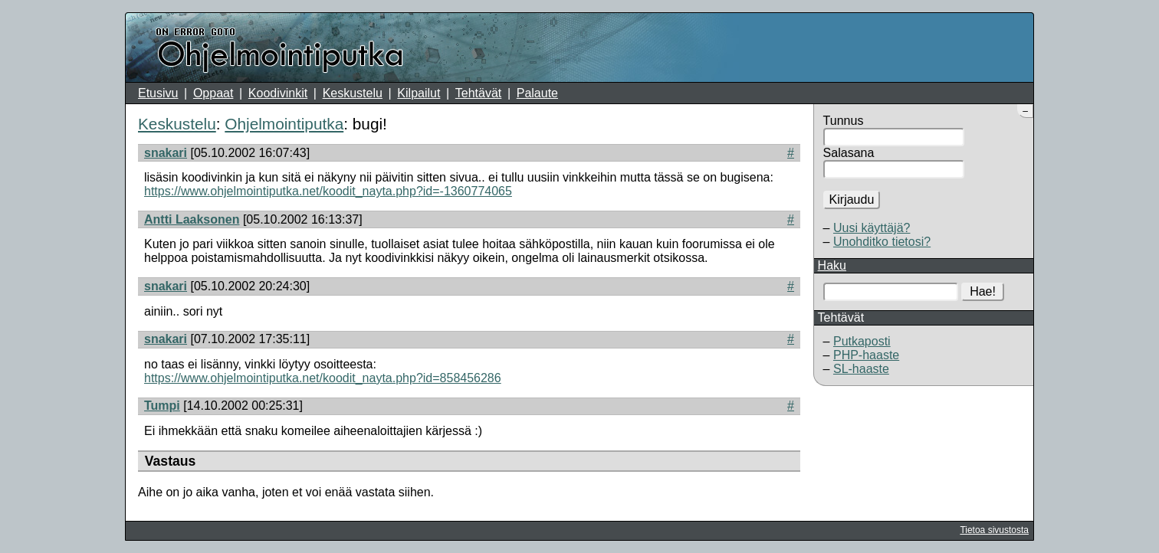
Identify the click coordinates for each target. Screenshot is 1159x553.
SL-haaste (861, 368)
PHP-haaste (866, 355)
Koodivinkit (277, 93)
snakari (165, 152)
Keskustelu (353, 93)
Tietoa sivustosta (994, 530)
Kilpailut (418, 93)
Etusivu (158, 93)
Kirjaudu (852, 199)
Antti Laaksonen (191, 219)
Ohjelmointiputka (284, 124)
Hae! (983, 291)
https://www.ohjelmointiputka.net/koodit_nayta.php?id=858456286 (322, 377)
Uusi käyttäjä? (872, 227)
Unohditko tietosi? (882, 241)
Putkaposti (862, 341)
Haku (832, 265)
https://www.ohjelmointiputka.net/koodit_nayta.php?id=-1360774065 (328, 191)
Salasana (849, 152)
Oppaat (213, 93)
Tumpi (162, 405)
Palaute (537, 93)
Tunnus (843, 120)
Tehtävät (478, 93)
